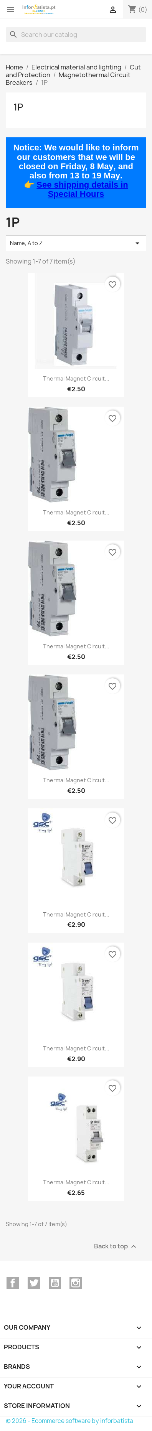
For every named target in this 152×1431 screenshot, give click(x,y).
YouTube (55, 1283)
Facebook (13, 1283)
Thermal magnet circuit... (76, 378)
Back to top (116, 1246)
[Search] (76, 34)
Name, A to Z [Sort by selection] (76, 243)
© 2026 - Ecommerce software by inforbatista (69, 1421)
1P (18, 107)
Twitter (34, 1283)
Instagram (75, 1283)
